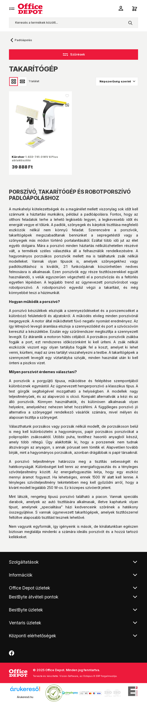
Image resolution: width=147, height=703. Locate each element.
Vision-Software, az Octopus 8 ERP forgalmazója (88, 676)
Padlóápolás (23, 40)
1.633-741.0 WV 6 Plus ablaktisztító (35, 158)
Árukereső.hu (25, 697)
